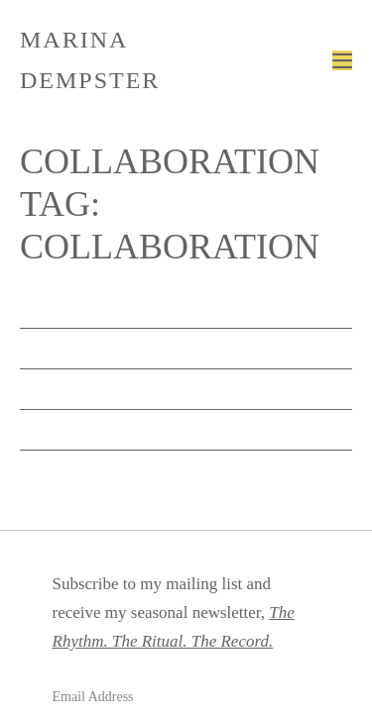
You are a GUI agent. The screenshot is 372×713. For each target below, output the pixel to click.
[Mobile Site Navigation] (342, 60)
